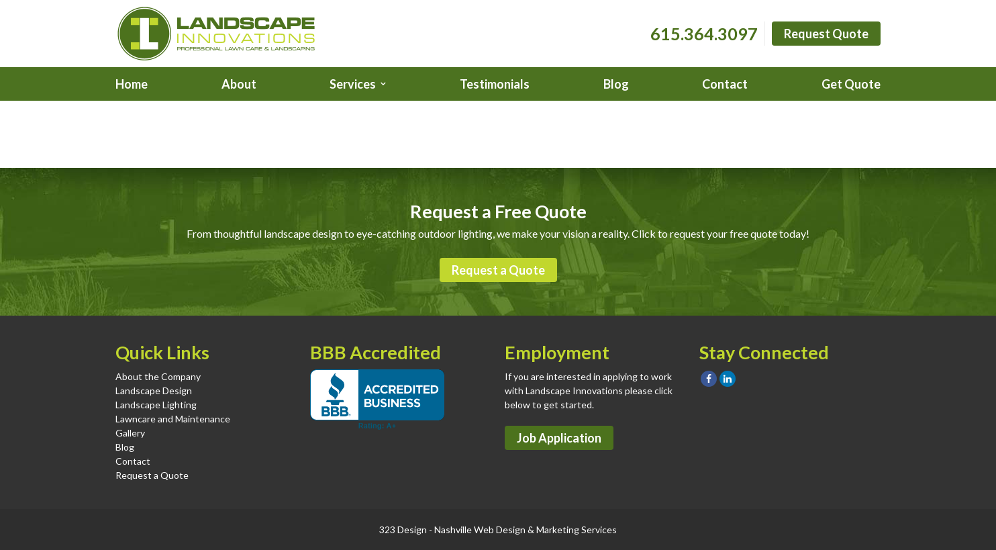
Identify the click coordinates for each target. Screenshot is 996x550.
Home (131, 84)
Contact (725, 84)
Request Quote (826, 33)
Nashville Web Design (480, 529)
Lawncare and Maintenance (172, 418)
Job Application (559, 437)
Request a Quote (498, 270)
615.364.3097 (704, 34)
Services (353, 84)
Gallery (130, 433)
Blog (616, 84)
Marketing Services (576, 529)
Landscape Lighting (156, 404)
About (238, 84)
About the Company (158, 376)
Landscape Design (153, 390)
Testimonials (495, 84)
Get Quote (851, 84)
